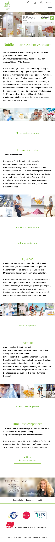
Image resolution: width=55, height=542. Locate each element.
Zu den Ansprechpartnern (27, 459)
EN (50, 2)
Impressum (30, 500)
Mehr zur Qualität (27, 325)
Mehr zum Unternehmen (27, 133)
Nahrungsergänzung (28, 243)
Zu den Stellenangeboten (27, 407)
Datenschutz (18, 500)
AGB (40, 500)
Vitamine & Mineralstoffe (27, 227)
